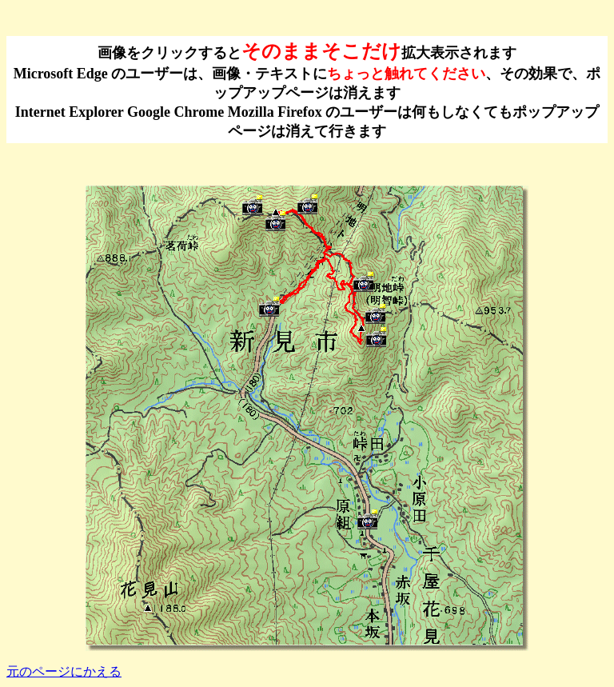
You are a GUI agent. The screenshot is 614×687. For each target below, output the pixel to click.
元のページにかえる (64, 671)
